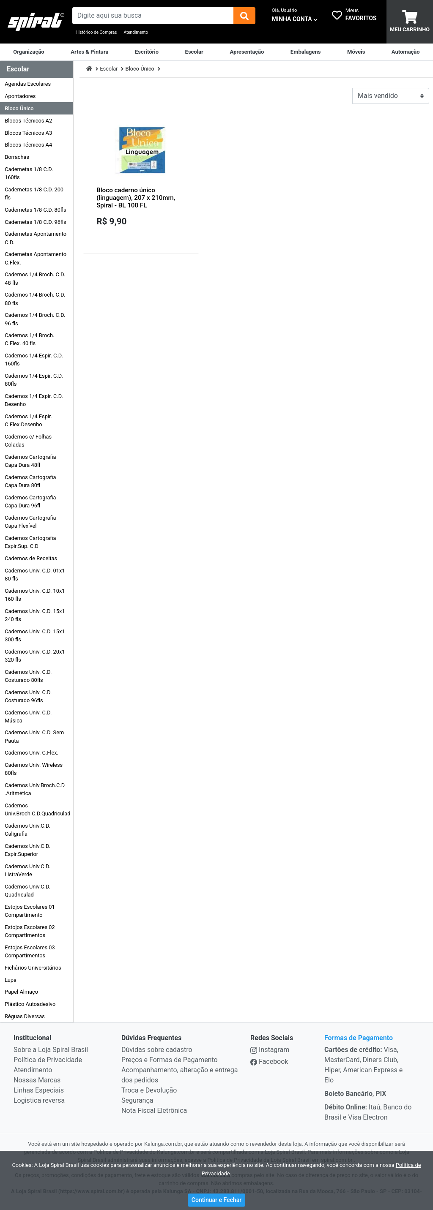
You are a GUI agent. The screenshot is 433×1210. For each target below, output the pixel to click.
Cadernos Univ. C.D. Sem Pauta (34, 736)
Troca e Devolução (149, 1090)
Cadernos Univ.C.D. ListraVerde (27, 870)
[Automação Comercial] (406, 52)
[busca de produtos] (153, 15)
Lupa (10, 980)
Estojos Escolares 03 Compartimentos (30, 951)
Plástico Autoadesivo (30, 1004)
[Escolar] (194, 52)
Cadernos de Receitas (31, 558)
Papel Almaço (21, 992)
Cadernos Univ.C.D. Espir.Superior (27, 850)
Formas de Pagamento (358, 1038)
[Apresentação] (247, 52)
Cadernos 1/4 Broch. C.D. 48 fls (35, 278)
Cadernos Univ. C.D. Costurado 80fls (28, 676)
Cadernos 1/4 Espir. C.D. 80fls (34, 380)
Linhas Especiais (39, 1090)
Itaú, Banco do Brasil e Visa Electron (367, 1112)
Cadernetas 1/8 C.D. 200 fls (34, 193)
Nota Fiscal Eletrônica (154, 1110)
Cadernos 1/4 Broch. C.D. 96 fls (35, 319)
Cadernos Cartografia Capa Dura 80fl (30, 481)
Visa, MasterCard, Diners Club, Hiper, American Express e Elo (363, 1065)
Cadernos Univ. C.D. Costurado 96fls (28, 696)
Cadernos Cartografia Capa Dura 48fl (30, 461)
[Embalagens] (306, 52)
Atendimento (135, 32)
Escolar (109, 68)
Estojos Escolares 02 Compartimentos (30, 931)
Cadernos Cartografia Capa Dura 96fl (30, 501)
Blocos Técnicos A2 (28, 120)
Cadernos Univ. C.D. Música (28, 716)
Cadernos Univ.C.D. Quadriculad (27, 890)
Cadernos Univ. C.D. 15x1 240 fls (35, 615)
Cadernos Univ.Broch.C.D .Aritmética (35, 789)
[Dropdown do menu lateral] (36, 69)
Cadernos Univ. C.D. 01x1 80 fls (35, 574)
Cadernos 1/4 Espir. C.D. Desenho (34, 400)
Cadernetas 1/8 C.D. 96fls (35, 222)
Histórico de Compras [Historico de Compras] (96, 32)
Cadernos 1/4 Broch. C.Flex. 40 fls (29, 339)
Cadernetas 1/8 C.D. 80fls (35, 210)
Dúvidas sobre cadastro (156, 1050)
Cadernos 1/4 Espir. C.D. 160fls (34, 359)
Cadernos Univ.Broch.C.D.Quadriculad (37, 809)
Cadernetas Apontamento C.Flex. (35, 258)
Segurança (137, 1100)
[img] (244, 15)
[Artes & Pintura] (89, 52)
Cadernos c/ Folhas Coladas (28, 440)
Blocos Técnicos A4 (28, 145)
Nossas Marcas (37, 1080)
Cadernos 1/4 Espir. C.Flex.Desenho (28, 420)
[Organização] (28, 52)
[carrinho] (410, 21)
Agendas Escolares (28, 84)
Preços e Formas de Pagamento (169, 1060)
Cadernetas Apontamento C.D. (35, 238)
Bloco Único (19, 108)
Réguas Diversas (25, 1016)
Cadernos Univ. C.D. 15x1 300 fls (35, 635)
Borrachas (17, 157)
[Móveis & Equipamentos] (356, 52)
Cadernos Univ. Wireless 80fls (34, 769)
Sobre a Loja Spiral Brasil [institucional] (51, 1050)
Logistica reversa (39, 1100)
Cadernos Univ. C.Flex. (31, 752)
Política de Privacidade (48, 1060)
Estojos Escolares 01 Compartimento (30, 911)
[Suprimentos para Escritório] (146, 52)
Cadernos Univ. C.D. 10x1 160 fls (35, 595)
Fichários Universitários (33, 968)
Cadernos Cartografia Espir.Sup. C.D (30, 542)
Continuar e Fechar (216, 1199)
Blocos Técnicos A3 (28, 133)
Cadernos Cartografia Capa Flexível (30, 522)
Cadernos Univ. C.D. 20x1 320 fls (35, 656)
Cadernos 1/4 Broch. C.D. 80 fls (35, 299)
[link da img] (36, 22)
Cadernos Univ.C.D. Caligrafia (27, 830)
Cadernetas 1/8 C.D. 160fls (29, 173)
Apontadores (20, 96)
